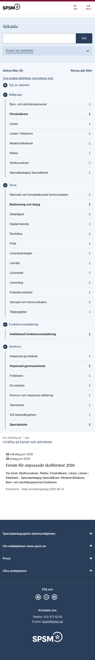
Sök (75, 7)
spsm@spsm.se (52, 621)
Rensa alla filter (81, 70)
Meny (88, 7)
